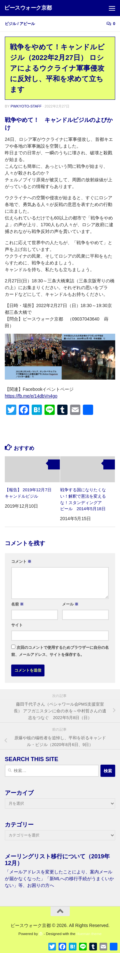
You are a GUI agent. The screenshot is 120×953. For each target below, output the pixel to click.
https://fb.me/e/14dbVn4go (31, 396)
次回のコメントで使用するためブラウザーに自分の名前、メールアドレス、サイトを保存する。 (60, 651)
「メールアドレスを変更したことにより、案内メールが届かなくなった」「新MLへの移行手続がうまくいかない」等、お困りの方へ (59, 878)
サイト (17, 625)
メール (70, 604)
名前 (17, 604)
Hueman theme (89, 934)
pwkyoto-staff (26, 106)
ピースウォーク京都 (28, 8)
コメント (21, 561)
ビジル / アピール (20, 23)
